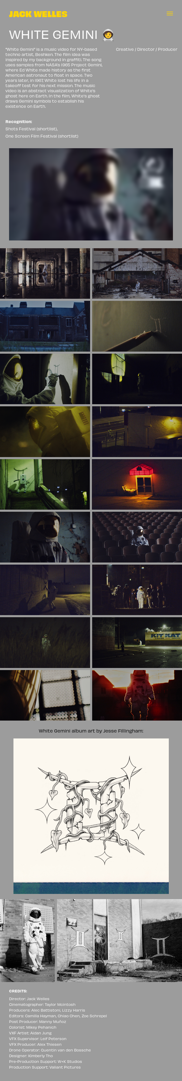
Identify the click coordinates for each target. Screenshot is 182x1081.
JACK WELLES (38, 13)
